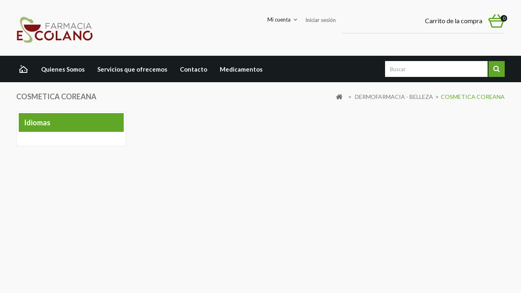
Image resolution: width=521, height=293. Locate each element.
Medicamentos (241, 69)
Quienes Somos (63, 69)
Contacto (193, 69)
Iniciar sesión (320, 20)
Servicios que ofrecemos (132, 69)
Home (25, 70)
